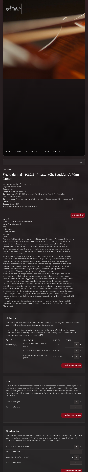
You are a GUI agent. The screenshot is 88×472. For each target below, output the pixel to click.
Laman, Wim (7, 224)
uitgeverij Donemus (44, 393)
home (8, 152)
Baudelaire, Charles (9, 222)
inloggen (80, 162)
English (74, 162)
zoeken (33, 152)
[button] (78, 215)
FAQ (41, 335)
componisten (20, 152)
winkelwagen (58, 152)
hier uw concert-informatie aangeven (51, 323)
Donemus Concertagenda (43, 325)
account (44, 152)
